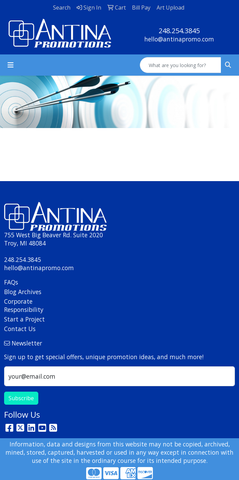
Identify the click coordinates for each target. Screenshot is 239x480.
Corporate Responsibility (23, 305)
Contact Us (20, 329)
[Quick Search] (180, 65)
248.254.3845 (179, 30)
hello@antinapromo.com (179, 39)
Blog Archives (22, 292)
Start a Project (24, 319)
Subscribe (21, 398)
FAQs (11, 282)
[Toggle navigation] (10, 65)
